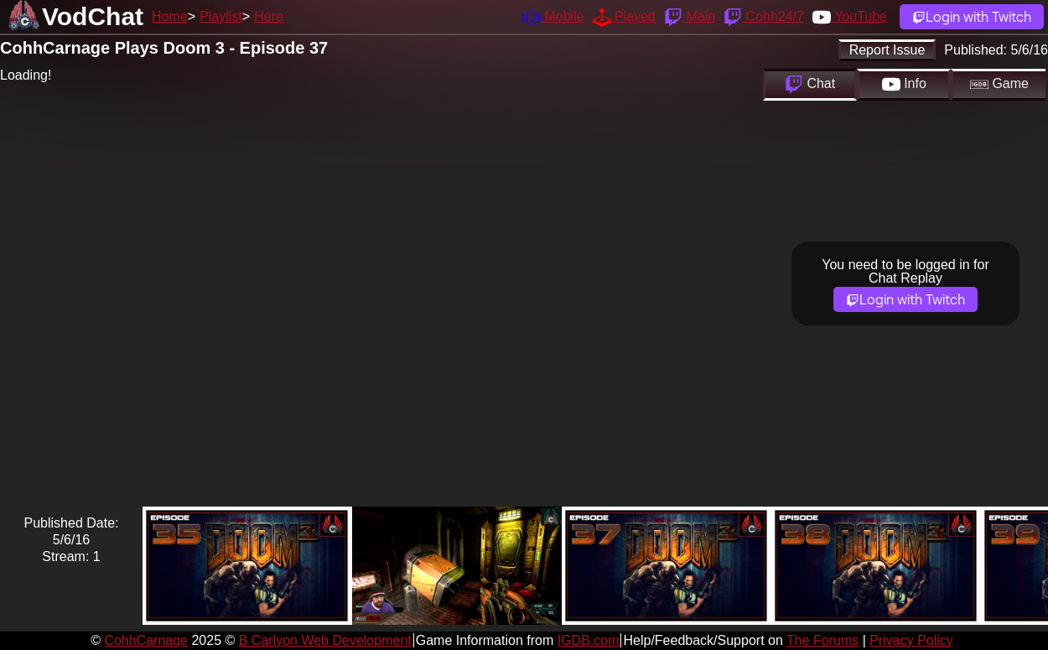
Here (268, 16)
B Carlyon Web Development (325, 640)
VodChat (92, 16)
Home (170, 16)
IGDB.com (589, 640)
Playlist (221, 16)
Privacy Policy (911, 640)
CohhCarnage (146, 640)
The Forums (822, 640)
